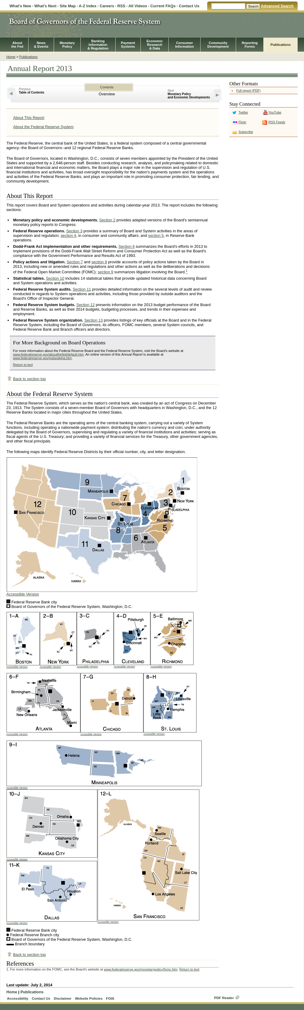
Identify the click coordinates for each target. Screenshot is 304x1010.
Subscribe (245, 132)
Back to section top (29, 379)
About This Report (28, 117)
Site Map (68, 6)
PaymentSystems (128, 44)
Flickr (242, 122)
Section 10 (55, 278)
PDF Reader (224, 998)
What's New (20, 6)
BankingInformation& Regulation (97, 44)
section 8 (99, 262)
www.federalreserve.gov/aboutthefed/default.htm (48, 354)
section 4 (68, 235)
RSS (121, 6)
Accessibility (17, 998)
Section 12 (85, 304)
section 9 (105, 272)
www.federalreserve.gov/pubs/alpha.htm (42, 358)
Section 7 (75, 262)
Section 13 (93, 320)
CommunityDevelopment (218, 44)
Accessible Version (22, 594)
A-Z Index (87, 6)
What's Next (45, 6)
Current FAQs (163, 6)
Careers (107, 6)
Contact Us (189, 6)
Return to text (23, 365)
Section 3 (74, 231)
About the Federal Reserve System (43, 127)
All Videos (137, 6)
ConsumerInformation (184, 44)
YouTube (275, 112)
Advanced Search (277, 6)
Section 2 (107, 220)
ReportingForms (250, 44)
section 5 (156, 235)
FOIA (110, 998)
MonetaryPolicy (67, 44)
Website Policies (89, 998)
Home (10, 57)
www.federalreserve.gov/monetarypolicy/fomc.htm (140, 969)
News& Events (41, 44)
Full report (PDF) (248, 90)
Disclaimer (62, 998)
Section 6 (126, 246)
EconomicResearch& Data (155, 44)
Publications (280, 44)
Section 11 (82, 289)
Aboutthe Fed (17, 44)
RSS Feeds (277, 122)
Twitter (243, 112)
